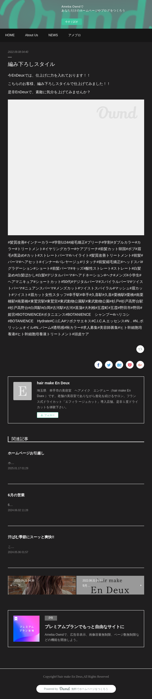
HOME (10, 35)
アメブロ (74, 35)
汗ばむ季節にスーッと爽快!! (31, 538)
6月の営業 (16, 495)
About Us (31, 35)
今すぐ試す (71, 21)
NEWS (53, 35)
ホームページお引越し (26, 453)
